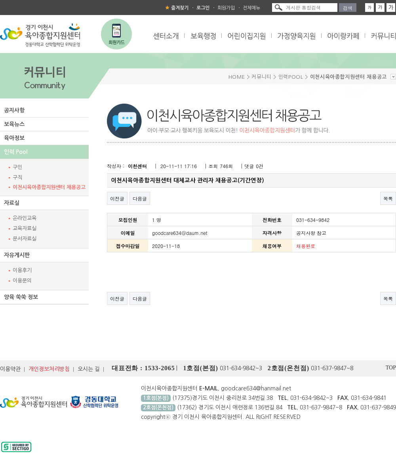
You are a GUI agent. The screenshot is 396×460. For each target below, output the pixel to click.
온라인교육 (24, 218)
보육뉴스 (14, 124)
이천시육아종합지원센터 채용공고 (49, 187)
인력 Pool (15, 152)
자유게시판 (17, 255)
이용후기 (22, 270)
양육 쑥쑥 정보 (21, 297)
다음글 (140, 198)
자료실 (11, 203)
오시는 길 (89, 369)
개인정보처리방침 (49, 369)
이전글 (117, 198)
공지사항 (14, 110)
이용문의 (22, 280)
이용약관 (10, 369)
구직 (17, 177)
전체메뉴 (251, 8)
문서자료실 (24, 238)
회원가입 (226, 8)
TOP (391, 368)
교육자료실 (24, 228)
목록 (388, 198)
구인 (17, 167)
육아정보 (14, 138)
